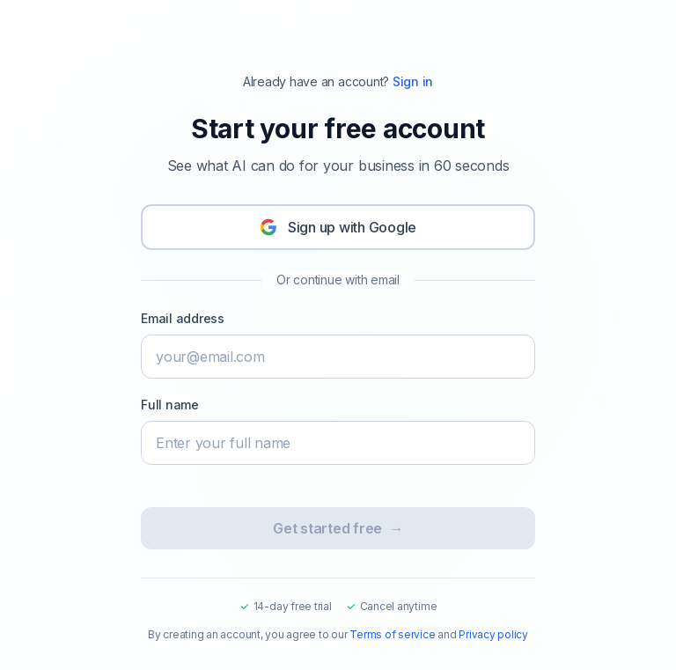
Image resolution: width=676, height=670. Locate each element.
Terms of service (392, 634)
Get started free (338, 528)
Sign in (413, 81)
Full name (170, 404)
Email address (182, 318)
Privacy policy (493, 634)
